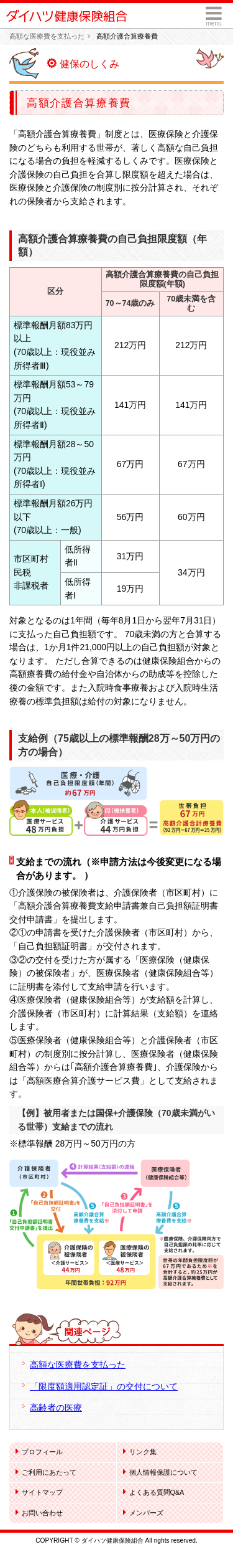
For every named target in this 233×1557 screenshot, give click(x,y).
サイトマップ (39, 1491)
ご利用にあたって (46, 1471)
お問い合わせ (39, 1512)
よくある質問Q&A (154, 1491)
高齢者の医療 (56, 1408)
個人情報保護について (160, 1471)
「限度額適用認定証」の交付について (104, 1386)
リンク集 (140, 1451)
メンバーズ (143, 1512)
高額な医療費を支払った (47, 36)
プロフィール (39, 1451)
